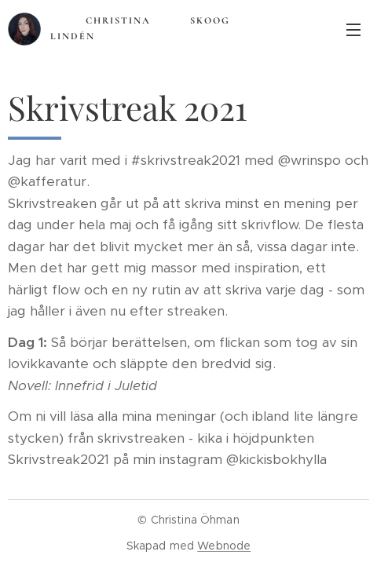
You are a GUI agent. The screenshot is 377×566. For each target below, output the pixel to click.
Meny (353, 30)
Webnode (224, 546)
